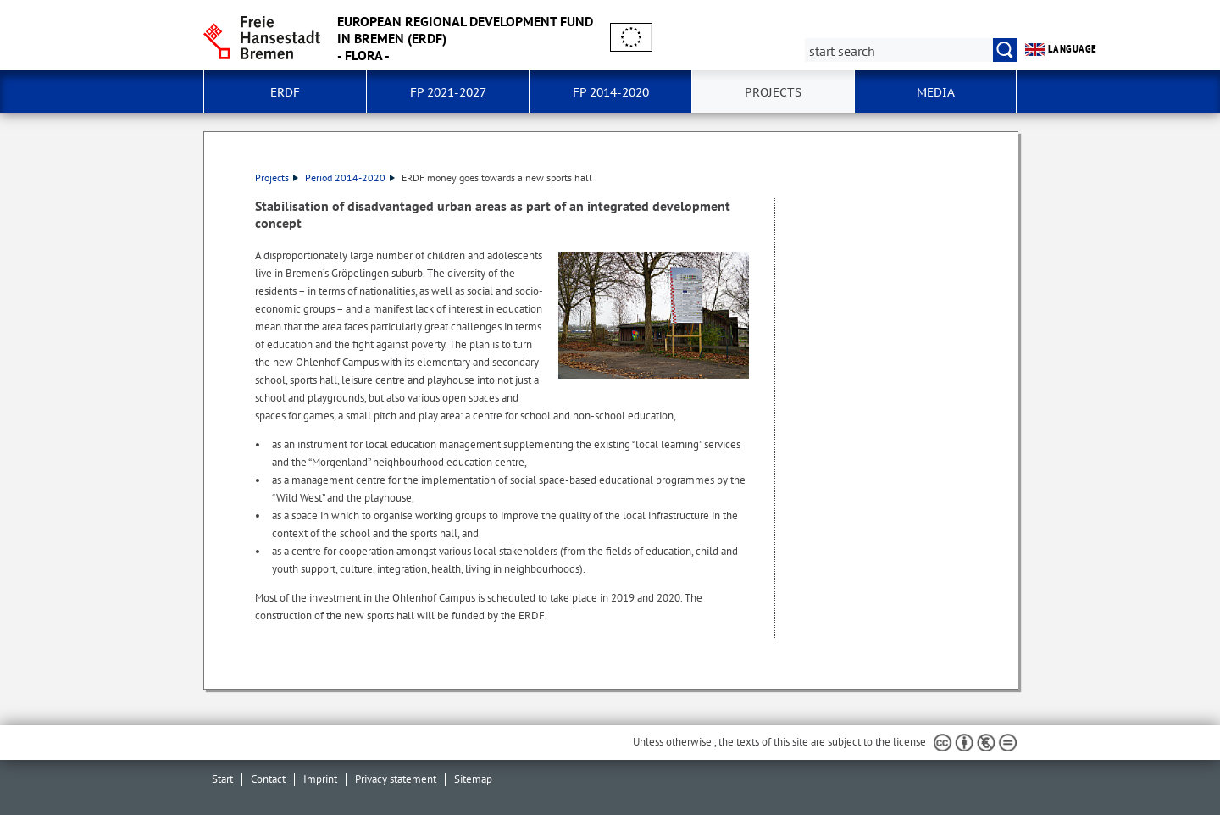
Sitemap (473, 779)
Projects (773, 92)
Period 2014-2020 (350, 177)
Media (936, 92)
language (1061, 49)
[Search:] (911, 50)
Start (222, 779)
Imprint (320, 779)
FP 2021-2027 (448, 92)
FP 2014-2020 (611, 92)
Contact (268, 779)
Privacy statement (395, 779)
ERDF (285, 92)
